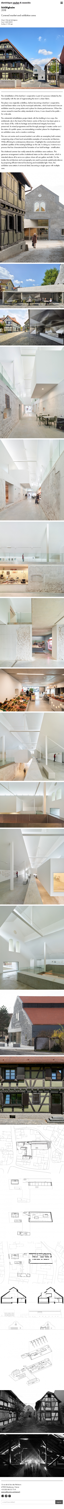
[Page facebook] (2, 1496)
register (59, 1502)
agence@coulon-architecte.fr (10, 1492)
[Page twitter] (6, 1496)
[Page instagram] (9, 1496)
